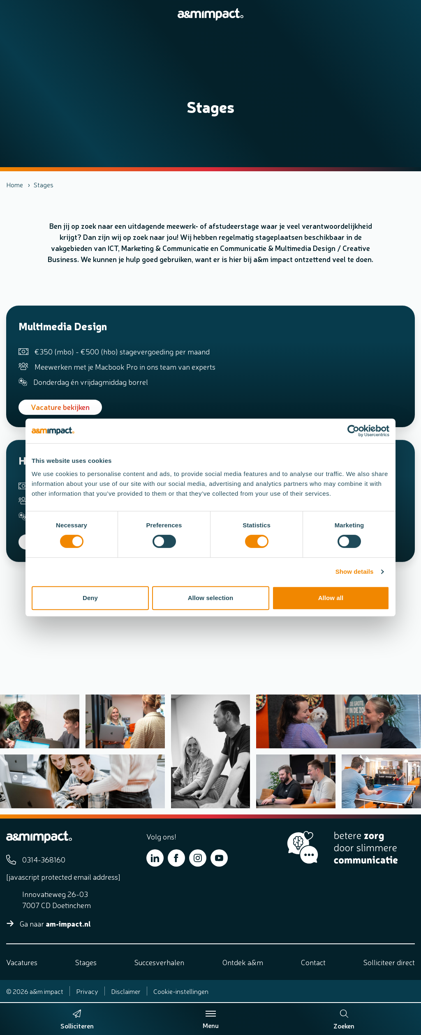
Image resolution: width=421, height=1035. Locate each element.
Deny (90, 597)
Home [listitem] (14, 184)
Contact (313, 962)
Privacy (87, 991)
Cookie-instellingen (180, 991)
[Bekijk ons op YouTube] (219, 858)
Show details (354, 571)
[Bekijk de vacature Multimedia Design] (210, 380)
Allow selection (211, 597)
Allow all (331, 597)
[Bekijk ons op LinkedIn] (155, 858)
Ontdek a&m (242, 962)
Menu (211, 1020)
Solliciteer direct (389, 962)
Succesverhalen (159, 962)
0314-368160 (43, 859)
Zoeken (343, 1019)
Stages (86, 962)
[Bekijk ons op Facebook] (176, 858)
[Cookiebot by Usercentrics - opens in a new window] (353, 431)
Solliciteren (77, 1025)
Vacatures (21, 962)
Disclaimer (126, 991)
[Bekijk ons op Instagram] (197, 858)
